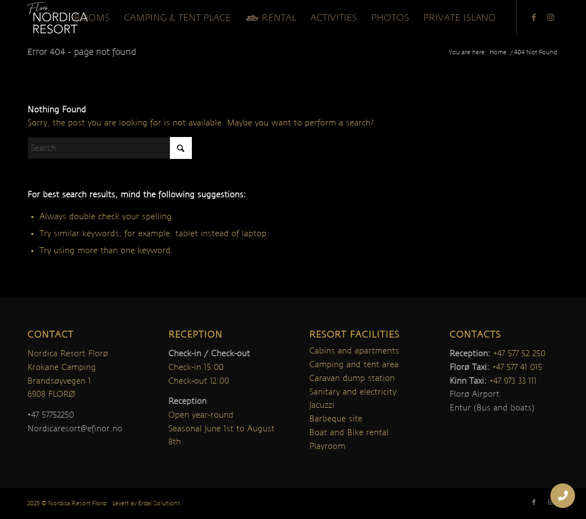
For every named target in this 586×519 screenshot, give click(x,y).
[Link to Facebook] (534, 17)
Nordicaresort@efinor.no (74, 428)
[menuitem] (92, 18)
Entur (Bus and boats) (492, 407)
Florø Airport (474, 394)
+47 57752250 (50, 414)
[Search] (109, 148)
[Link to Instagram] (550, 17)
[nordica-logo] (57, 18)
